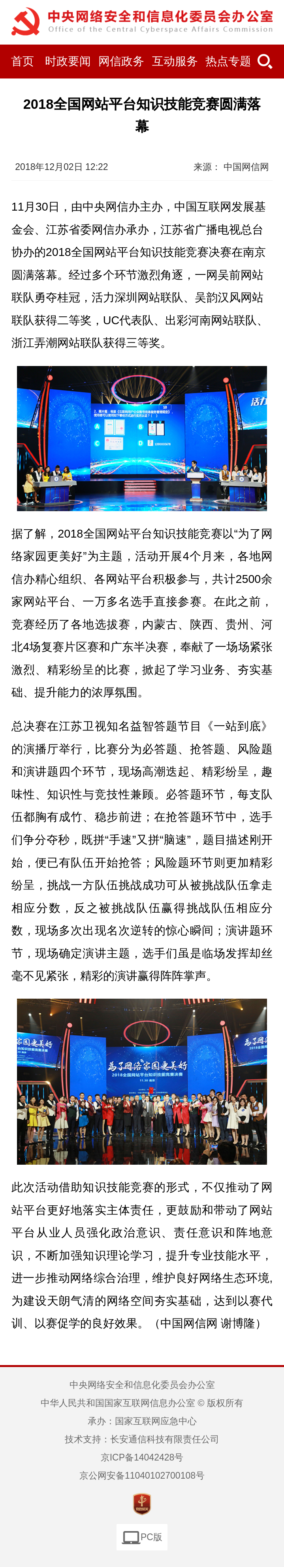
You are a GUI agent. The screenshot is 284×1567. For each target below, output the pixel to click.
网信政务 (121, 61)
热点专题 (228, 61)
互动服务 (175, 61)
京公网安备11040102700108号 (142, 1475)
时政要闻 (68, 61)
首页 (22, 61)
